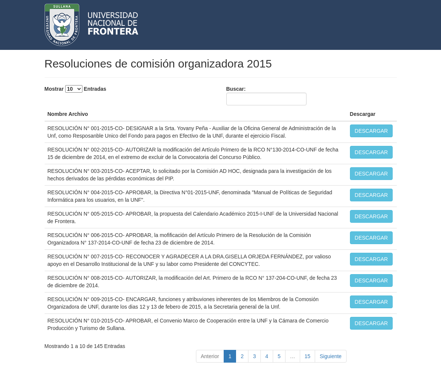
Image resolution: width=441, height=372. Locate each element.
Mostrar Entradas (75, 89)
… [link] (292, 356)
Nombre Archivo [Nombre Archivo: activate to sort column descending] (68, 114)
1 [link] (230, 356)
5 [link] (279, 356)
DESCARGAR (371, 131)
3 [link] (254, 356)
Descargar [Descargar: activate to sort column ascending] (363, 114)
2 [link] (242, 356)
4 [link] (266, 356)
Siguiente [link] (330, 356)
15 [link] (308, 356)
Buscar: (266, 95)
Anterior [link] (210, 356)
